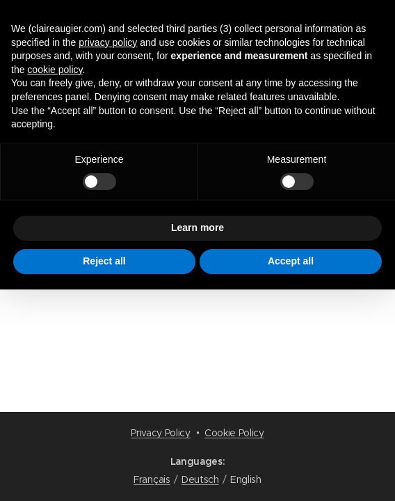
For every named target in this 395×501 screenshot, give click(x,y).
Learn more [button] (197, 227)
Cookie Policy (234, 433)
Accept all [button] (291, 261)
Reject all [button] (104, 261)
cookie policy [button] (54, 69)
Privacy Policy (161, 433)
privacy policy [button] (108, 42)
